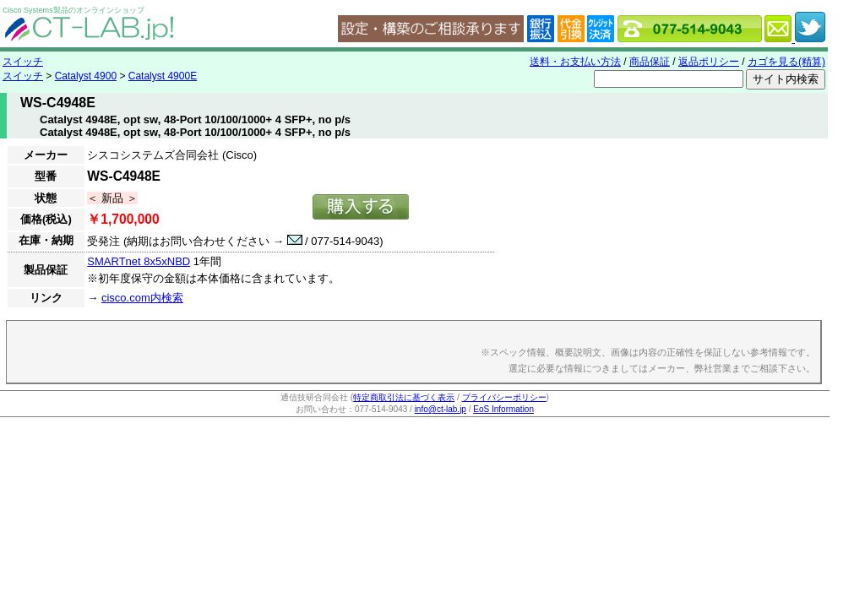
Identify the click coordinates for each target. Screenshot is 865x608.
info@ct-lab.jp (440, 409)
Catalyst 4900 (86, 76)
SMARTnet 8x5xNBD (138, 261)
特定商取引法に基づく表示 (403, 397)
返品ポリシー (708, 62)
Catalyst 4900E (162, 76)
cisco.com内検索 (142, 297)
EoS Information (503, 409)
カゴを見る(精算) (786, 62)
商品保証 (649, 62)
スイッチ (23, 62)
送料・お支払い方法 (575, 62)
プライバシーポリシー (504, 397)
